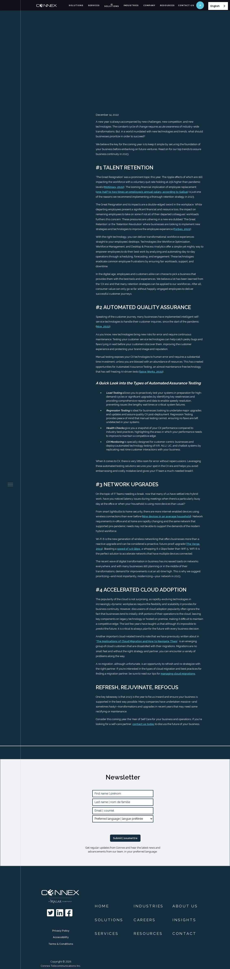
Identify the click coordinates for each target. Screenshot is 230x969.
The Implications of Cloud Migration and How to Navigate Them (136, 641)
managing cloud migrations (178, 673)
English (215, 6)
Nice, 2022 (103, 326)
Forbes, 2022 (182, 229)
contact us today (143, 724)
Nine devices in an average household (166, 516)
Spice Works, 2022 (151, 371)
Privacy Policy (60, 930)
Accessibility (61, 937)
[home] (51, 5)
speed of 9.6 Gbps (128, 548)
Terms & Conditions (60, 944)
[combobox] (218, 6)
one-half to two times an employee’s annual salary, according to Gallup (142, 191)
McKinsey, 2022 (114, 187)
